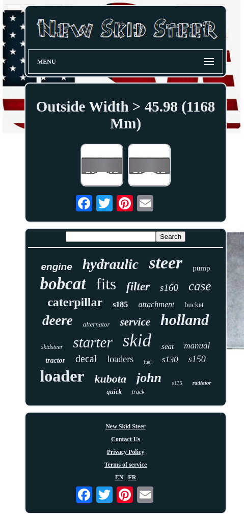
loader (62, 376)
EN (119, 477)
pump (201, 268)
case (199, 286)
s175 (177, 383)
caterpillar (74, 302)
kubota (110, 378)
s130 (170, 359)
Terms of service (125, 464)
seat (167, 346)
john (149, 377)
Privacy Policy (126, 451)
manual (197, 345)
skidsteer (52, 346)
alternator (96, 324)
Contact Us (125, 439)
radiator (202, 383)
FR (132, 477)
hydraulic (111, 264)
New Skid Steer (125, 426)
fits (106, 284)
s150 (197, 359)
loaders (120, 359)
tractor (55, 360)
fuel (148, 362)
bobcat (63, 284)
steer (165, 262)
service (135, 322)
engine (56, 266)
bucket (193, 305)
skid (137, 340)
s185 (120, 304)
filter (138, 286)
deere (57, 320)
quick (114, 391)
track (138, 391)
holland (184, 319)
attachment (156, 304)
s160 (169, 287)
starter (92, 342)
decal (86, 358)
